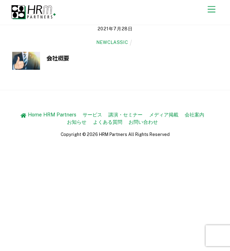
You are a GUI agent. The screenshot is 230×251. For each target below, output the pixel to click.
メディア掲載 (163, 114)
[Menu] (212, 9)
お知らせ (76, 122)
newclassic (112, 42)
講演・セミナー (125, 114)
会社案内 (194, 114)
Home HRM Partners (48, 114)
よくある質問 (107, 122)
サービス (92, 114)
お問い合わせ (143, 122)
